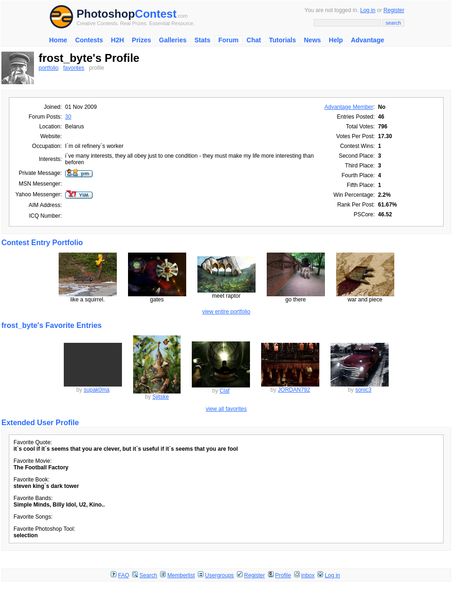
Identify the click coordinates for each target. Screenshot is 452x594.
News (312, 40)
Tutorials (282, 40)
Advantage (368, 40)
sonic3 (363, 390)
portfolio (49, 68)
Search (148, 575)
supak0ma (96, 390)
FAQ (123, 575)
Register (394, 10)
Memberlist (181, 575)
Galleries (173, 40)
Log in (368, 10)
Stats (202, 40)
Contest (155, 13)
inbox (308, 575)
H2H (117, 40)
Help (336, 40)
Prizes (141, 40)
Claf (224, 390)
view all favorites (226, 409)
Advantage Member (348, 107)
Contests (89, 40)
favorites (73, 68)
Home (58, 40)
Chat (254, 40)
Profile (283, 575)
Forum (228, 40)
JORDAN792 (294, 390)
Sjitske (160, 397)
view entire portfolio (226, 311)
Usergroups (219, 575)
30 (68, 116)
